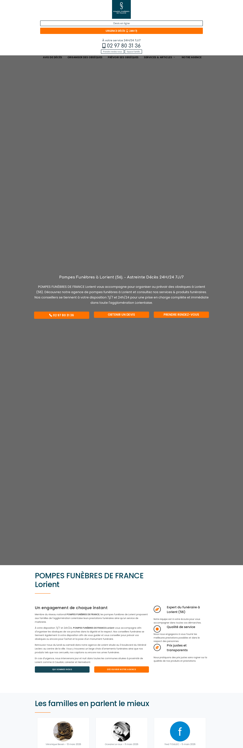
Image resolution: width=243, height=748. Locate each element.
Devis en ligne (189, 6)
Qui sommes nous (62, 669)
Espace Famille (65, 16)
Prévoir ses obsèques (123, 22)
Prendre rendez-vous (44, 16)
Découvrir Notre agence (121, 669)
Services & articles (159, 22)
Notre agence (192, 22)
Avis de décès (52, 22)
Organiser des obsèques (85, 22)
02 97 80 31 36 (56, 10)
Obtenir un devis (121, 315)
